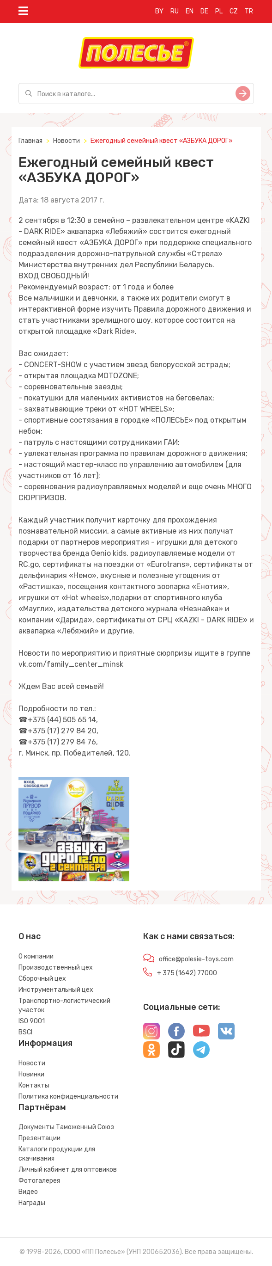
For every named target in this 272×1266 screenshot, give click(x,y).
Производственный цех (55, 967)
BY (159, 11)
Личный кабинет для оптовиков (67, 1170)
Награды (31, 1203)
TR (249, 11)
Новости (66, 141)
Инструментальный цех (55, 990)
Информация (45, 1043)
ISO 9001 (31, 1021)
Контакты (33, 1085)
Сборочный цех (42, 979)
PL (219, 11)
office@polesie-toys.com (196, 959)
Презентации (39, 1138)
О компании (36, 956)
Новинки (31, 1074)
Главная (30, 141)
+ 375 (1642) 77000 (187, 973)
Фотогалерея (39, 1181)
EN (189, 11)
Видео (28, 1192)
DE (204, 11)
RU (174, 11)
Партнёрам (42, 1107)
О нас (29, 936)
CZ (234, 11)
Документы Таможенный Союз (66, 1127)
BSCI (25, 1032)
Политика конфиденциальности (68, 1096)
